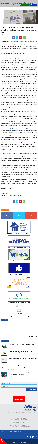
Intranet (19, 431)
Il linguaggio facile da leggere (15, 274)
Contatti (6, 431)
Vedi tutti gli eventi (33, 336)
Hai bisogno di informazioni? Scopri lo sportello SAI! (19, 233)
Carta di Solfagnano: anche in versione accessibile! (19, 316)
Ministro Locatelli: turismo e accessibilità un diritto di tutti (21, 344)
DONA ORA (19, 399)
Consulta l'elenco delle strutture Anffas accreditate (19, 247)
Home (2, 431)
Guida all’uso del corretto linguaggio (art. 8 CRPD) (19, 302)
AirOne (8, 149)
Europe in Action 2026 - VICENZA (16, 330)
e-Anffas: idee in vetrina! (13, 260)
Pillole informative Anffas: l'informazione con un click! (19, 288)
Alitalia (5, 149)
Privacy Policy (33, 4)
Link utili (10, 431)
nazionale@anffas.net (19, 421)
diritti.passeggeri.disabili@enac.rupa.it (14, 195)
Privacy (15, 431)
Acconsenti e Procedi (24, 4)
